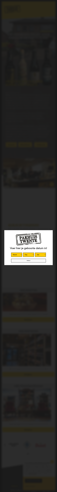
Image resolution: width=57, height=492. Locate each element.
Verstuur (28, 260)
